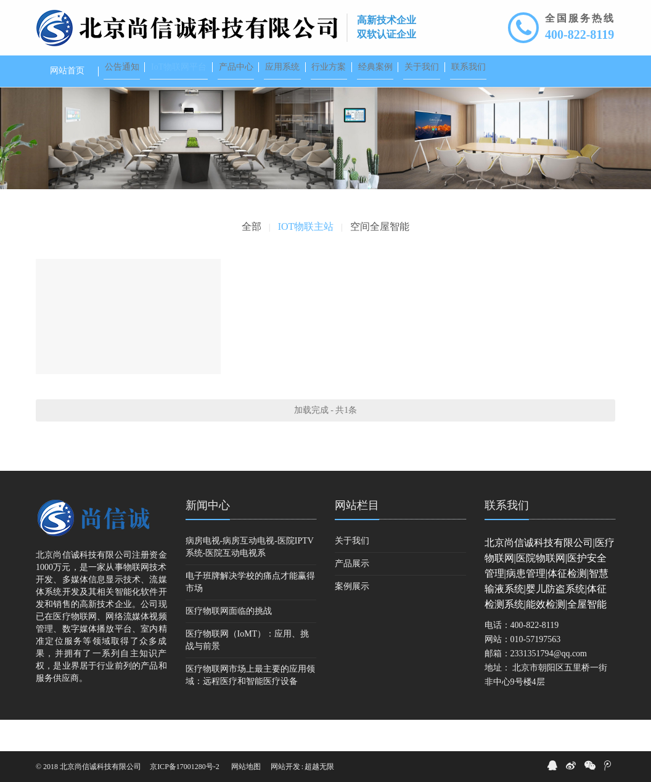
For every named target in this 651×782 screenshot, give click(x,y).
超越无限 (319, 766)
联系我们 (507, 537)
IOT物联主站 (306, 258)
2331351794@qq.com (549, 685)
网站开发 (285, 766)
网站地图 (246, 766)
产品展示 (352, 595)
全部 (251, 258)
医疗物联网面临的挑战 (229, 642)
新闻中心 (208, 537)
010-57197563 (535, 670)
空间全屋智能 (379, 258)
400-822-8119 (579, 34)
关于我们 (352, 572)
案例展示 (352, 617)
